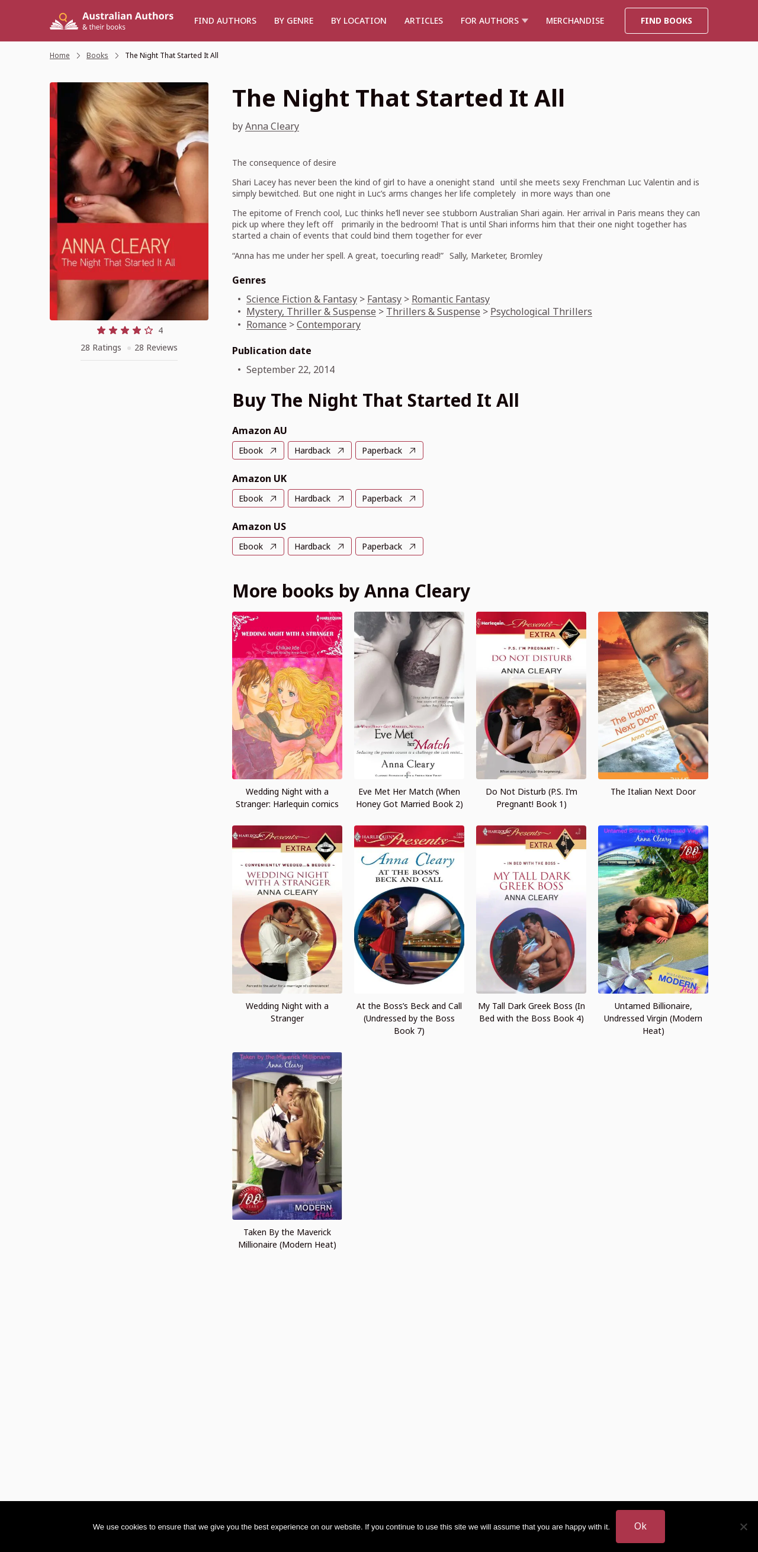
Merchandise (575, 20)
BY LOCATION (359, 20)
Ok (640, 1525)
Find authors (225, 20)
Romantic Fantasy (451, 299)
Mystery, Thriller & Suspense (311, 311)
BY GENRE (293, 20)
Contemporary (329, 324)
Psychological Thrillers (541, 311)
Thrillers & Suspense (433, 311)
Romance (266, 324)
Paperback (382, 450)
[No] (743, 1526)
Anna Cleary (272, 126)
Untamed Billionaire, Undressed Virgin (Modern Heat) (653, 1018)
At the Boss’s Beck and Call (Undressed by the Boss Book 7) (409, 1018)
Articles (423, 20)
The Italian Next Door (653, 791)
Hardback (312, 450)
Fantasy (384, 299)
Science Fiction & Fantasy (301, 299)
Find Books (666, 20)
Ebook (251, 450)
